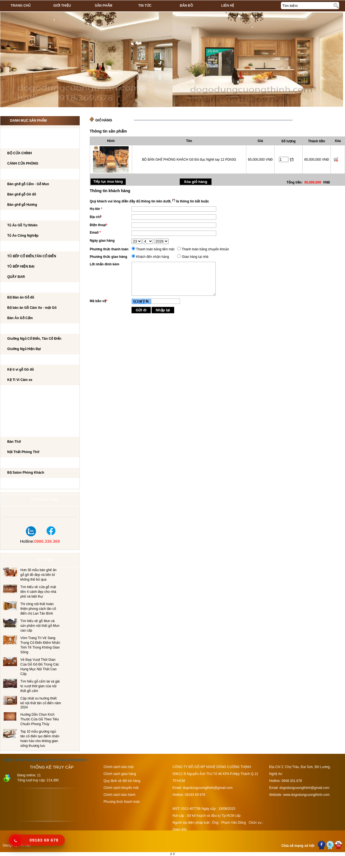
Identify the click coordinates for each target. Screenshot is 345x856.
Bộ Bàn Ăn (15, 288)
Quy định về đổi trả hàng (121, 781)
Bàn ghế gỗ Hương (22, 205)
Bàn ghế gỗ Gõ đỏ (21, 194)
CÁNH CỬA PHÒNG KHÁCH (28, 143)
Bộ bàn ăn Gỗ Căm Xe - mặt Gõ (32, 308)
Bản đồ (186, 6)
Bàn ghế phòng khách (41, 760)
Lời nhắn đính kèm (104, 264)
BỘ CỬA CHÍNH (19, 153)
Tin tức (145, 6)
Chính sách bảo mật (118, 767)
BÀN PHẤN (14, 401)
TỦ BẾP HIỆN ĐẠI (20, 266)
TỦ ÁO (11, 215)
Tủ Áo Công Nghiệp (22, 236)
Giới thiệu (62, 6)
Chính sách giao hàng (119, 774)
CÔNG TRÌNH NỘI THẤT (24, 133)
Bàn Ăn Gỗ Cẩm (20, 318)
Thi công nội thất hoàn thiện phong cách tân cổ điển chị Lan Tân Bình (38, 608)
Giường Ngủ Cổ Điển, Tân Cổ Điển (34, 339)
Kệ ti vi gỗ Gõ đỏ (20, 369)
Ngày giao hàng (102, 241)
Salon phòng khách (73, 760)
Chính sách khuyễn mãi (121, 788)
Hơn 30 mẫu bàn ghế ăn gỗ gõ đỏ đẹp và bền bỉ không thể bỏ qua (38, 574)
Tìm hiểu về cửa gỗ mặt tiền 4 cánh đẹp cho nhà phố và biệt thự (38, 591)
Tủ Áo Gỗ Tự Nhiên (22, 225)
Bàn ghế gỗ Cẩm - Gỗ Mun (28, 184)
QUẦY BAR (16, 277)
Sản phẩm (103, 6)
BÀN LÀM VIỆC (18, 391)
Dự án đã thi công (23, 483)
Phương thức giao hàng (108, 257)
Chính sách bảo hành (119, 795)
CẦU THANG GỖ (19, 422)
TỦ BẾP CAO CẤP (20, 246)
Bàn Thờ (14, 442)
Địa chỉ (96, 217)
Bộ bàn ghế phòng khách (29, 174)
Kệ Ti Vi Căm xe (19, 380)
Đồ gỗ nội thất (13, 760)
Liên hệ (227, 6)
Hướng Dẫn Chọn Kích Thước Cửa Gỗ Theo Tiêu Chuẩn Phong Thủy (39, 719)
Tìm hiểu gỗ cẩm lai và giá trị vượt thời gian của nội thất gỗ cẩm (40, 686)
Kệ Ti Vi (12, 360)
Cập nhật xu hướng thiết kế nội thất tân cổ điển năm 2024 (40, 702)
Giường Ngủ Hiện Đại (24, 349)
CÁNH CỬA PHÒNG (22, 163)
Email (95, 232)
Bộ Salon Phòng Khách (25, 473)
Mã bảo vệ (98, 301)
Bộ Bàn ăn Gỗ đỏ (20, 297)
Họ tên (96, 209)
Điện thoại (98, 225)
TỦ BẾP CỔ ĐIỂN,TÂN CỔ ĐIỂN (31, 256)
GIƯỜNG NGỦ (17, 329)
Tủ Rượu (13, 411)
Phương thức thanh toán (109, 249)
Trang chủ (21, 6)
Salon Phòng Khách (25, 463)
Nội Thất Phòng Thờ (24, 432)
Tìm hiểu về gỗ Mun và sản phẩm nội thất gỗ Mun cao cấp (39, 625)
